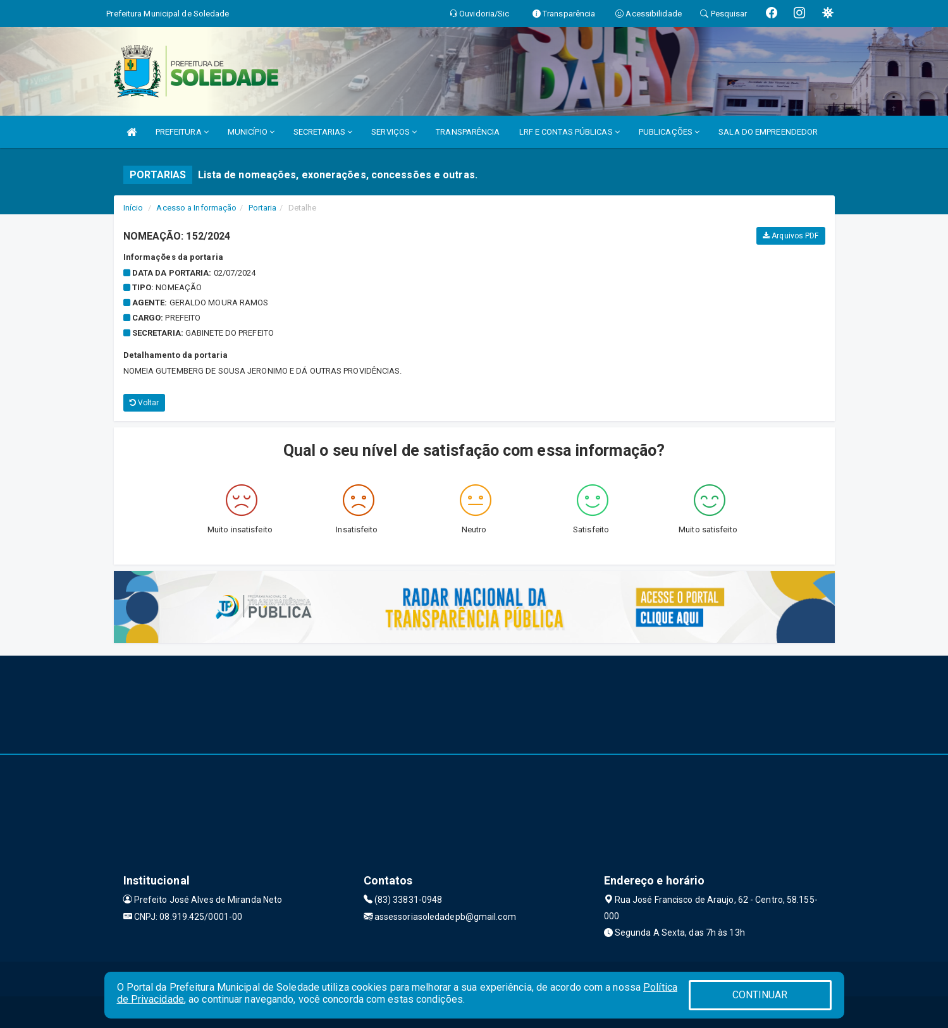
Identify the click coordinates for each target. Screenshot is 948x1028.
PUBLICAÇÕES (669, 132)
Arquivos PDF (790, 235)
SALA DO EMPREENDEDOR (768, 132)
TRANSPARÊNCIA (468, 132)
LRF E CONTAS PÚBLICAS (569, 132)
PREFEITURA (182, 132)
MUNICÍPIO (251, 132)
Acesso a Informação (196, 207)
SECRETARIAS (322, 132)
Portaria (263, 207)
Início (133, 207)
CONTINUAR (760, 995)
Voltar (144, 402)
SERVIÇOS (394, 132)
